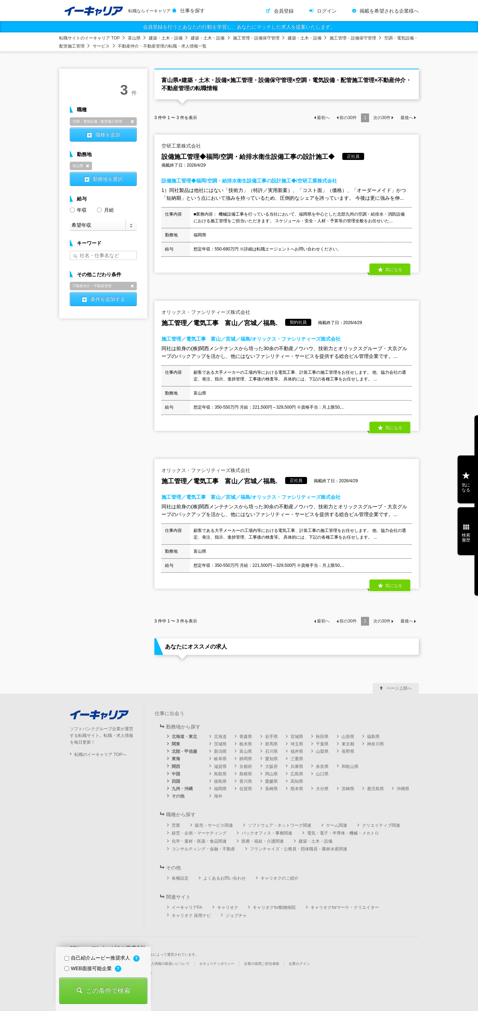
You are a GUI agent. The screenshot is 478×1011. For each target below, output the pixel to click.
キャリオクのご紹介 (280, 878)
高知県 (296, 781)
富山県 (134, 38)
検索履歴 (466, 537)
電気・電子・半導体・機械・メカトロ (343, 833)
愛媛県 (271, 781)
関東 (176, 744)
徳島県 (220, 781)
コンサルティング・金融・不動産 (203, 848)
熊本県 (296, 788)
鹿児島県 (375, 788)
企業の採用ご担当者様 (261, 964)
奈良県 (322, 766)
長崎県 (271, 788)
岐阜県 (220, 758)
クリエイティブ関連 (381, 825)
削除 (132, 121)
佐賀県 (245, 788)
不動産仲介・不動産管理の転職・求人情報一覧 (162, 46)
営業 (176, 825)
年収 (78, 209)
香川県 (245, 781)
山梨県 (322, 751)
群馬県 (271, 744)
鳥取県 (220, 773)
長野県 (348, 751)
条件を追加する (107, 299)
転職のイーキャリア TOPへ (100, 754)
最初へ (323, 117)
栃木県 (245, 744)
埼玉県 (296, 744)
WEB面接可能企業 (89, 968)
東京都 (348, 744)
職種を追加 (107, 134)
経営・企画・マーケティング (199, 833)
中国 (176, 773)
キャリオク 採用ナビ (191, 915)
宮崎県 (348, 788)
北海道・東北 (184, 736)
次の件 (382, 117)
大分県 (322, 788)
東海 (176, 758)
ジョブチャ (236, 915)
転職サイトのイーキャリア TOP (89, 38)
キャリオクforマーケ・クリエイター (345, 907)
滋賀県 (220, 766)
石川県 (271, 751)
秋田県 (322, 736)
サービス (101, 46)
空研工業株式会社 (181, 146)
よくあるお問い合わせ (224, 878)
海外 (218, 796)
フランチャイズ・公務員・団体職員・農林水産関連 (298, 848)
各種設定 (180, 878)
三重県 (296, 758)
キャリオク (227, 907)
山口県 (322, 773)
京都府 (245, 766)
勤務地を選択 (107, 179)
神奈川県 (375, 744)
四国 (176, 781)
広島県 (296, 773)
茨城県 (220, 744)
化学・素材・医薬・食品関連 (199, 841)
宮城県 (296, 736)
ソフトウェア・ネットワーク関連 (279, 825)
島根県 (245, 773)
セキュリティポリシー (216, 964)
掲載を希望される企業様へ (389, 11)
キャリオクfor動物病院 (274, 907)
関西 (176, 766)
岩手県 (271, 736)
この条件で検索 (108, 990)
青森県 (245, 736)
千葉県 (322, 744)
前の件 (348, 117)
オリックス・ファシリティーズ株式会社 (205, 312)
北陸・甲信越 (184, 751)
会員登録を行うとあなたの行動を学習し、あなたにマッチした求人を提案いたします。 (239, 27)
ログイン (327, 11)
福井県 (296, 751)
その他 (178, 796)
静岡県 (245, 758)
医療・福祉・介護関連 (262, 841)
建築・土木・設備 (166, 38)
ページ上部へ (399, 688)
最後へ (406, 117)
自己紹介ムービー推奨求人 (98, 958)
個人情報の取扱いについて (168, 964)
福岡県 (220, 788)
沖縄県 (403, 788)
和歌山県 (350, 766)
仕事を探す (192, 10)
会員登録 (284, 11)
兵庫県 (296, 766)
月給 (105, 209)
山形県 (348, 736)
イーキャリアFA (187, 907)
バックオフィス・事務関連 (266, 833)
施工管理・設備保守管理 (256, 38)
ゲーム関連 (336, 825)
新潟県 (220, 751)
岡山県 (271, 773)
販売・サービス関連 (214, 825)
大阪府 (271, 766)
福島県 (373, 736)
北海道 (220, 736)
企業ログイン (299, 964)
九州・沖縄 (182, 788)
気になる (393, 269)
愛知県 (271, 758)
